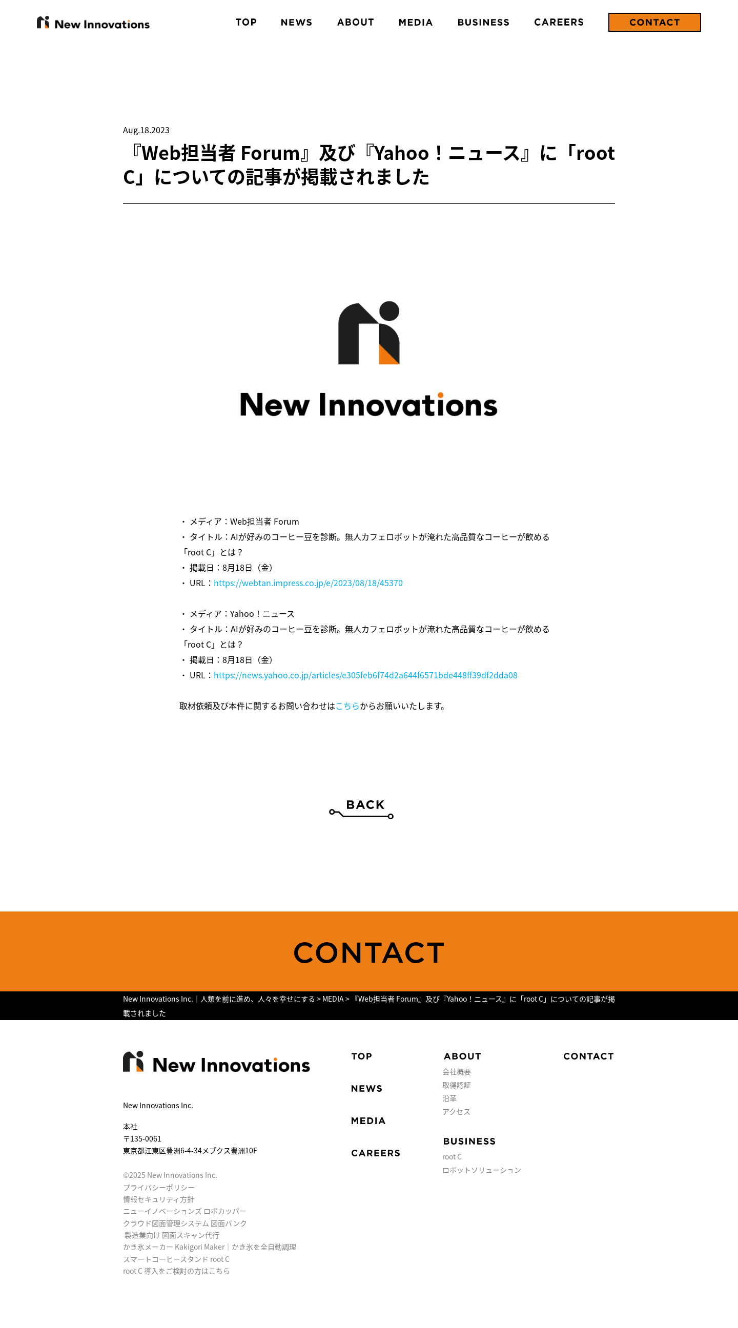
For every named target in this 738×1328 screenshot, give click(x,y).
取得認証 (456, 1085)
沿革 (449, 1098)
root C (452, 1156)
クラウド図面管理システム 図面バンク (185, 1223)
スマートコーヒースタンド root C (176, 1259)
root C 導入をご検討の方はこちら (176, 1270)
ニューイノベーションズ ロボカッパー (185, 1211)
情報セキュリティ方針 (158, 1199)
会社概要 (456, 1071)
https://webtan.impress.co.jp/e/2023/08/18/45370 (308, 582)
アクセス (456, 1111)
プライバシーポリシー (159, 1187)
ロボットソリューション (481, 1170)
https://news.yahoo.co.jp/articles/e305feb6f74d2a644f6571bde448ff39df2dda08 (366, 675)
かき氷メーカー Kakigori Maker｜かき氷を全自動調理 (209, 1246)
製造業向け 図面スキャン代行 (172, 1235)
